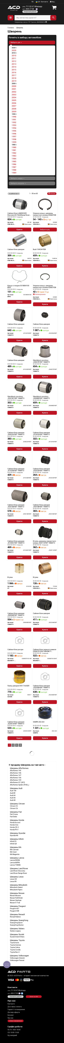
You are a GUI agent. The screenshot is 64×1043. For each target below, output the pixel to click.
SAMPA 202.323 (38, 722)
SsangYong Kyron (16, 923)
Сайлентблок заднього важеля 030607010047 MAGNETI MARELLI (44, 650)
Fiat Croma (14, 814)
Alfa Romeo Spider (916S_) (19, 785)
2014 (14, 67)
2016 (14, 72)
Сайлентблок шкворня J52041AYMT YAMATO (15, 722)
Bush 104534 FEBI (39, 249)
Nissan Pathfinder (16, 898)
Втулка (10, 577)
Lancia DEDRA (15, 860)
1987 (14, 167)
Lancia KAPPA (15, 862)
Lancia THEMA (15, 865)
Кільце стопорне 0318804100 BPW (18, 286)
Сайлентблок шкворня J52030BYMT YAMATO (41, 686)
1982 (14, 153)
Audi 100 (13, 791)
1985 (14, 161)
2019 (14, 81)
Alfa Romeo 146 (15, 773)
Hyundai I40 (14, 835)
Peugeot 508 (14, 911)
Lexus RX (13, 881)
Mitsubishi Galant (16, 887)
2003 (14, 94)
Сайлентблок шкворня (15, 249)
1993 (14, 125)
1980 (14, 147)
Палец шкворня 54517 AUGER (18, 686)
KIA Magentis (14, 854)
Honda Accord (15, 822)
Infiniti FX (13, 841)
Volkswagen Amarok (17, 958)
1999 (14, 142)
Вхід (52, 2)
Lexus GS (13, 879)
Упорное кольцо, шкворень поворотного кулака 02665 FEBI (44, 286)
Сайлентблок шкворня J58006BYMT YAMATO (15, 614)
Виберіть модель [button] (18, 183)
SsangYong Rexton (17, 925)
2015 (14, 70)
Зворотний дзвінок (30, 11)
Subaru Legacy (15, 931)
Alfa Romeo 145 (15, 770)
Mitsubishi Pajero (16, 890)
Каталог (11, 1015)
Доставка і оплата (15, 1007)
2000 (14, 86)
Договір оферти (14, 1012)
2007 (14, 106)
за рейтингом (14, 193)
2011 (14, 58)
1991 (14, 119)
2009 (14, 111)
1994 (14, 128)
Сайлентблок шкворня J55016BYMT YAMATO (15, 506)
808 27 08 (28, 9)
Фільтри (51, 193)
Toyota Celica (15, 947)
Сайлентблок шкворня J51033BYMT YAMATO (15, 469)
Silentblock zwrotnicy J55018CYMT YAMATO (15, 397)
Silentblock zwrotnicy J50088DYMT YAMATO (41, 397)
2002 (14, 92)
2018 (14, 78)
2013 (14, 64)
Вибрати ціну (45, 229)
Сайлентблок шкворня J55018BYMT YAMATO (41, 506)
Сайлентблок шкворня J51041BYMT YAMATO (41, 433)
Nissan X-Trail (15, 903)
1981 (14, 150)
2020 (14, 50)
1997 (14, 136)
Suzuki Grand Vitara (17, 937)
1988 (14, 170)
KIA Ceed (13, 852)
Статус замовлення (15, 1021)
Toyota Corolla (15, 950)
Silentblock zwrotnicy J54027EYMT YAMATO (41, 361)
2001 (14, 89)
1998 (14, 139)
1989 (14, 173)
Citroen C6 (14, 808)
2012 (14, 61)
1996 (14, 134)
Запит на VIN (34, 996)
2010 (14, 55)
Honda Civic (14, 825)
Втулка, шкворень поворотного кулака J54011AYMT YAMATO (44, 542)
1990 (14, 117)
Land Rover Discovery (17, 871)
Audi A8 (12, 800)
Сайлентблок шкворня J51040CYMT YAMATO (15, 542)
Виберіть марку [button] (17, 178)
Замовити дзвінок (15, 996)
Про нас (10, 1018)
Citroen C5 (14, 806)
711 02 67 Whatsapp (32, 6)
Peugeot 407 (14, 908)
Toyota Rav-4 (14, 952)
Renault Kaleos (15, 917)
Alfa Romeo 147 (15, 775)
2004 (14, 97)
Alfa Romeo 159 (15, 780)
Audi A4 (12, 795)
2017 (14, 75)
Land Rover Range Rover (18, 873)
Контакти (44, 2)
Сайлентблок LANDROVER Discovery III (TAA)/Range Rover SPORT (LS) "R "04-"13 (18, 214)
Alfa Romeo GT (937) (17, 782)
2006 (14, 103)
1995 (14, 131)
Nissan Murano (15, 895)
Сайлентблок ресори (15, 649)
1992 (14, 122)
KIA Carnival (14, 849)
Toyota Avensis (15, 945)
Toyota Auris (14, 943)
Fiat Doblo (13, 817)
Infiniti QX (13, 844)
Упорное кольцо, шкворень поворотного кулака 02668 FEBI (44, 214)
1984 (14, 159)
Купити (19, 229)
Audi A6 (12, 798)
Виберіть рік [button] (16, 42)
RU (33, 2)
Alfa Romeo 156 (15, 778)
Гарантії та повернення (16, 1009)
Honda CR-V (14, 827)
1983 (14, 156)
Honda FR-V (14, 830)
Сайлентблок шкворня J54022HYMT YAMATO (15, 433)
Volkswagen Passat (17, 960)
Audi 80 (12, 793)
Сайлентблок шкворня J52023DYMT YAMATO (41, 469)
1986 (14, 164)
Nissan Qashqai (15, 900)
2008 (14, 109)
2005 (14, 100)
